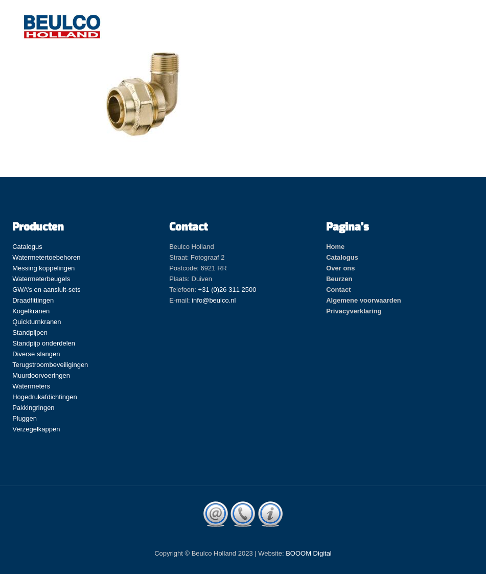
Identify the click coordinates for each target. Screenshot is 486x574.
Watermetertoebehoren (46, 257)
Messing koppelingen (43, 268)
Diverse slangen (36, 354)
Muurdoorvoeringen (41, 375)
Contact (338, 289)
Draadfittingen (33, 300)
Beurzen (339, 279)
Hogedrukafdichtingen (44, 397)
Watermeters (31, 386)
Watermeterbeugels (41, 279)
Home (335, 246)
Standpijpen (30, 332)
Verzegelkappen (36, 429)
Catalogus (27, 246)
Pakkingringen (33, 407)
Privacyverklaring (353, 311)
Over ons (340, 268)
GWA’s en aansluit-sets (46, 289)
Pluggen (24, 418)
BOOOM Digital (309, 553)
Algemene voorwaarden (363, 300)
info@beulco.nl (214, 300)
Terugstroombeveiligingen (50, 365)
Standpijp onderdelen (43, 343)
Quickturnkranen (36, 322)
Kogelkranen (31, 311)
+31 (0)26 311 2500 (227, 289)
